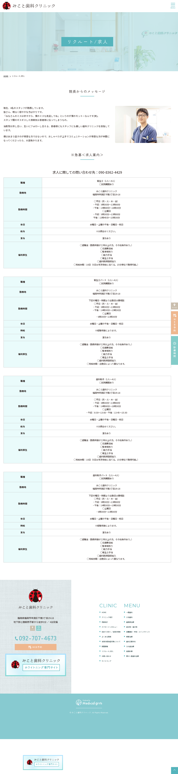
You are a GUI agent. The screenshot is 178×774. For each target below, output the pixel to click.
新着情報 (96, 680)
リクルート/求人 (100, 684)
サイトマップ (99, 694)
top (174, 770)
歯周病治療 (130, 655)
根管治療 (129, 670)
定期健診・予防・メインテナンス (142, 665)
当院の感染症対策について (105, 675)
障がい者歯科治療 (134, 689)
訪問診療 (129, 684)
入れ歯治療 (130, 680)
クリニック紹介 (100, 650)
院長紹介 (96, 655)
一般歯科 (129, 646)
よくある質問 (99, 670)
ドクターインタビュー (103, 660)
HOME (95, 646)
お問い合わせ (99, 689)
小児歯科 (129, 650)
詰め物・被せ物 (133, 660)
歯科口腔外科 (132, 675)
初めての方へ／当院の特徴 (105, 665)
